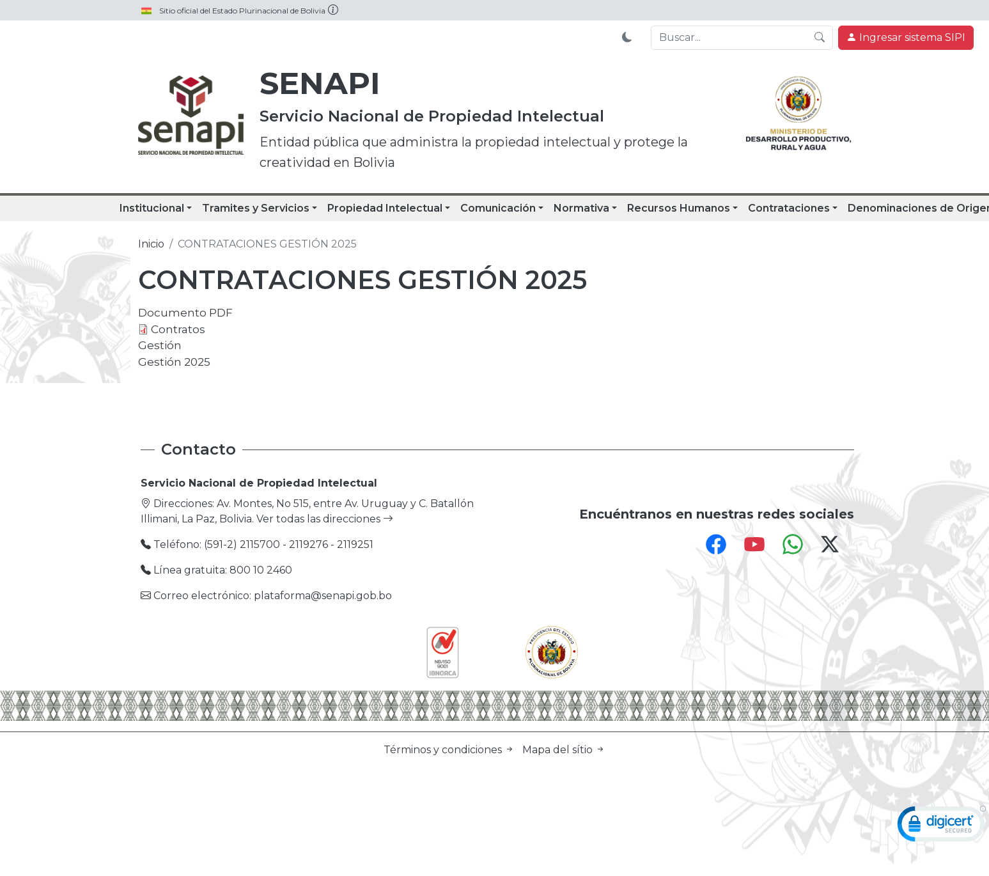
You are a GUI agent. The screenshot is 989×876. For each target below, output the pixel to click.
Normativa (581, 208)
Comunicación (498, 208)
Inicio (151, 244)
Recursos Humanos (678, 208)
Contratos (178, 329)
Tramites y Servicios (255, 208)
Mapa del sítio (563, 750)
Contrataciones (789, 208)
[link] (941, 827)
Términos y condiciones (450, 750)
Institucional (152, 208)
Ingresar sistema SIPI (905, 37)
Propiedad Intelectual (384, 208)
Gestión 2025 (174, 361)
